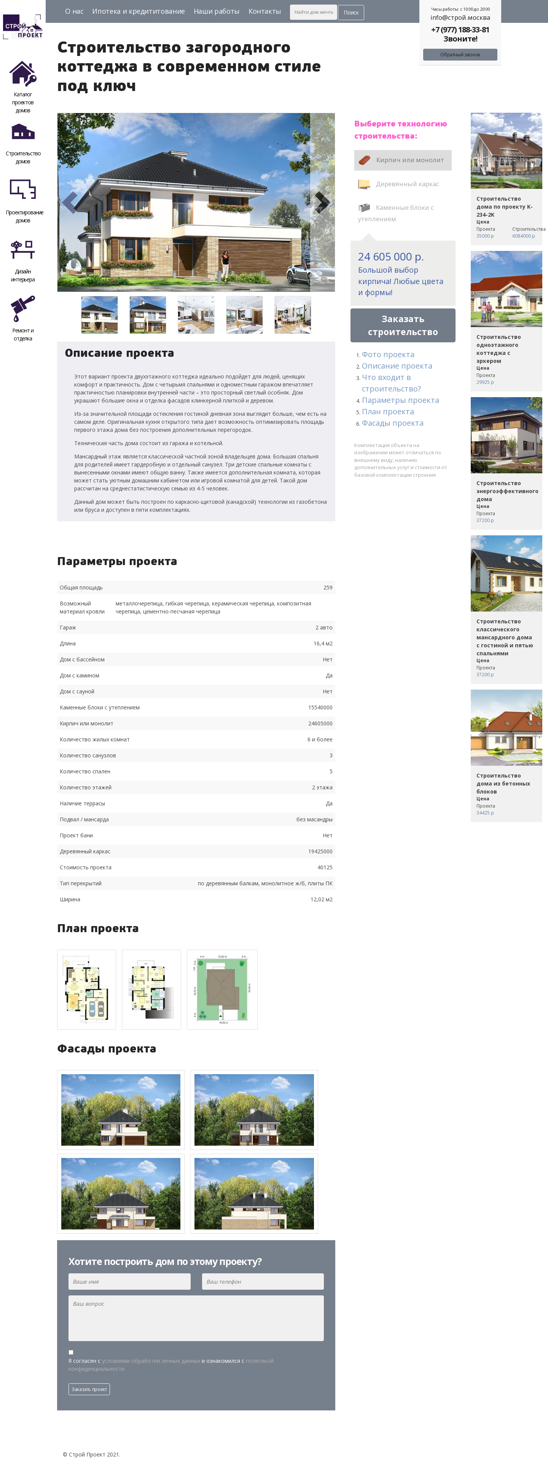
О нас (74, 11)
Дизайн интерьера (23, 259)
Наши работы (217, 11)
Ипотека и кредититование (138, 11)
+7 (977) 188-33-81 (460, 29)
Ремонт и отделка (23, 318)
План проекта (388, 411)
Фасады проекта (393, 423)
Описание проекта (397, 366)
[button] (69, 202)
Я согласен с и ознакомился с (171, 1364)
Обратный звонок (460, 54)
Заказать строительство (403, 325)
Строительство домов (23, 141)
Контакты (265, 11)
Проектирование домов (24, 200)
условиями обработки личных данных (151, 1360)
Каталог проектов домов (23, 85)
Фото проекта (388, 354)
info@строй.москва (460, 17)
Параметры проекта (400, 400)
